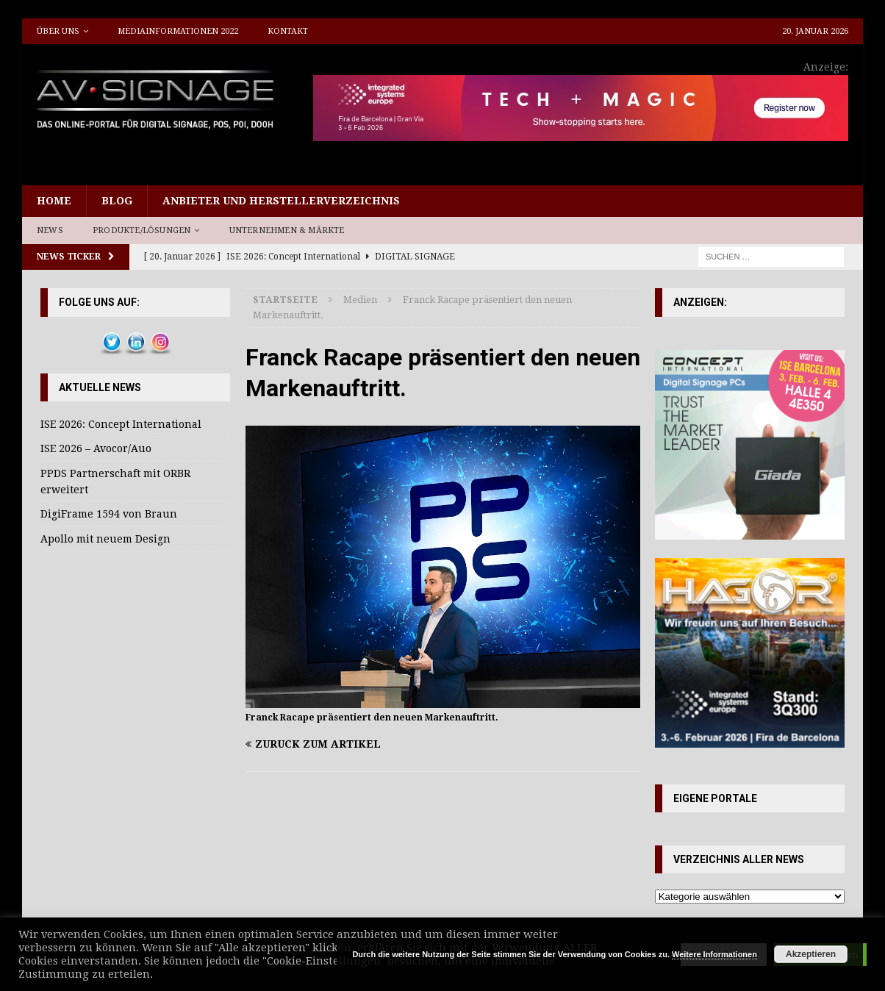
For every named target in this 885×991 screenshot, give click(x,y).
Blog (116, 201)
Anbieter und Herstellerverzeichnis (281, 201)
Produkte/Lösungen (141, 230)
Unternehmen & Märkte (287, 230)
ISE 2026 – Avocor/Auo (95, 448)
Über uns (58, 31)
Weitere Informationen (714, 954)
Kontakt (288, 31)
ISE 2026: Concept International (120, 424)
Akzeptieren (811, 954)
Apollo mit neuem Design (105, 539)
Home (54, 201)
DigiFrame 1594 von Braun (108, 514)
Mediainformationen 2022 (178, 31)
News (50, 230)
